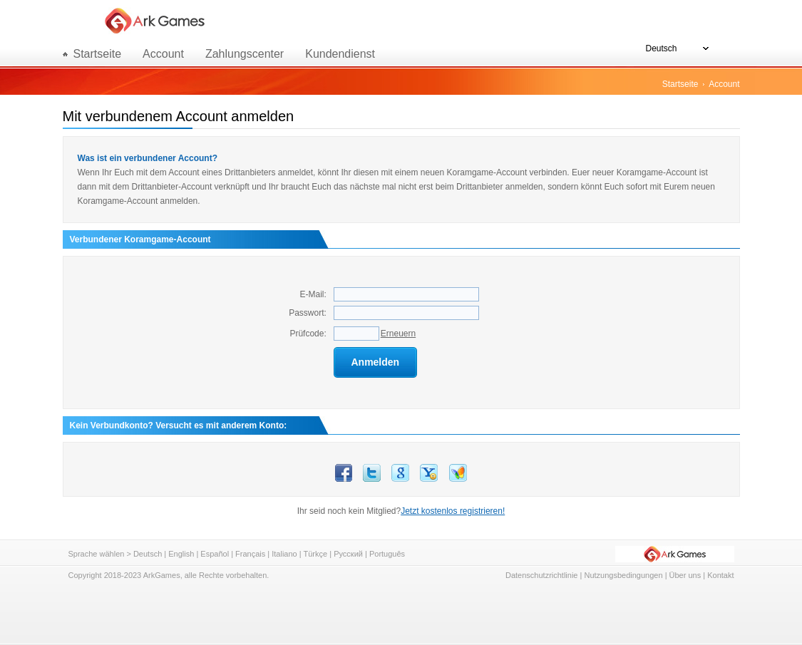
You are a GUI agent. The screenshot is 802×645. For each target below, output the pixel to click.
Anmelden (375, 362)
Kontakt (720, 575)
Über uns (685, 575)
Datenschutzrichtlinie (541, 575)
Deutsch (147, 553)
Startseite (680, 84)
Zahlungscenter (244, 54)
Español (214, 553)
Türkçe (316, 553)
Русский (348, 553)
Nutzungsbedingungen (623, 575)
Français (250, 553)
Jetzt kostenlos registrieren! (453, 511)
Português (387, 553)
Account (163, 54)
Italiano (284, 553)
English (181, 553)
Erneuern (398, 334)
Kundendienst (340, 54)
